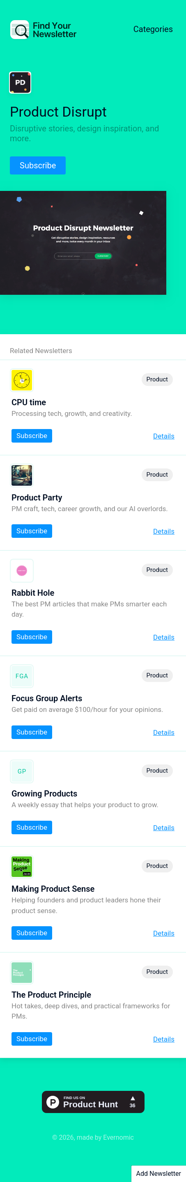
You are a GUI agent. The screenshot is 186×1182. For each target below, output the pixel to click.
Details (164, 436)
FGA (22, 676)
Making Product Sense (52, 889)
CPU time (28, 402)
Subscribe (38, 165)
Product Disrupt (58, 111)
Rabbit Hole (32, 593)
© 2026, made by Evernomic (93, 1137)
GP (22, 771)
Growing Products (44, 794)
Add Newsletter (158, 1173)
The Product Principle (51, 995)
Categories (153, 29)
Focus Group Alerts (46, 698)
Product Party (36, 498)
